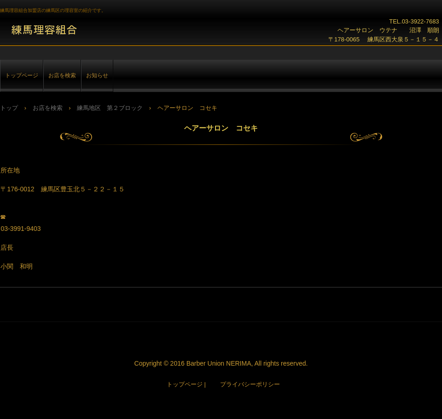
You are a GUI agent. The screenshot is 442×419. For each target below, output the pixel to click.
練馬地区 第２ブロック (110, 107)
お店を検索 (62, 75)
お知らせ (97, 75)
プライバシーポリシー (250, 384)
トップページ (21, 75)
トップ (9, 107)
